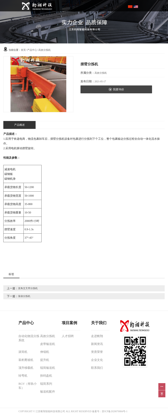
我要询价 (116, 89)
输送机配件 (47, 391)
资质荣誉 (97, 352)
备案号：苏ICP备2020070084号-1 (109, 411)
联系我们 (97, 367)
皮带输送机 (47, 344)
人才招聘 (68, 336)
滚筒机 (22, 352)
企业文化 (97, 360)
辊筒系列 (46, 383)
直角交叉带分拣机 (28, 288)
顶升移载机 (25, 367)
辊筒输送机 (47, 367)
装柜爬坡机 (25, 360)
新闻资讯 (97, 344)
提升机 (44, 360)
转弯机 (22, 375)
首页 (23, 50)
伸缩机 (44, 352)
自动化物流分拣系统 (28, 338)
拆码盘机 (46, 375)
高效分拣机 (44, 50)
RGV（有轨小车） (27, 386)
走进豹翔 (97, 336)
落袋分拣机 (24, 296)
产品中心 (32, 50)
